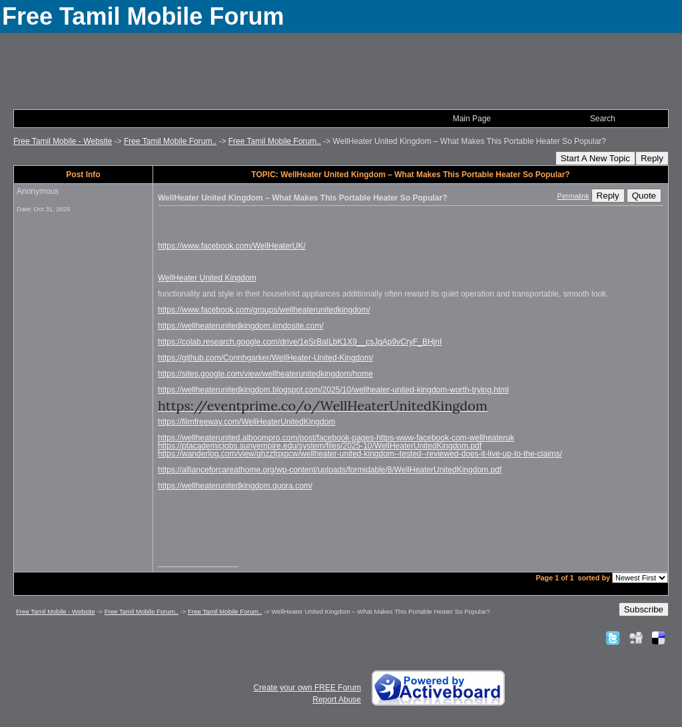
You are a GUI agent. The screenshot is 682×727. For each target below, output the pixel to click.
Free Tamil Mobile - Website (62, 141)
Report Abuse (336, 699)
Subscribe (643, 609)
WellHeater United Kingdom (207, 278)
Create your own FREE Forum (307, 687)
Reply (652, 158)
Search (602, 118)
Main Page (472, 118)
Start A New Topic (595, 158)
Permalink (573, 196)
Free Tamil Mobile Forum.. (170, 141)
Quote (644, 196)
